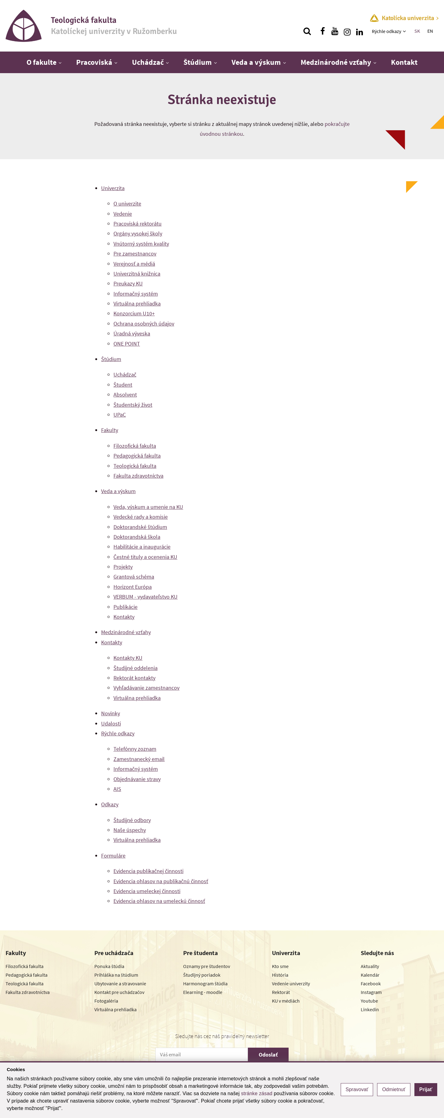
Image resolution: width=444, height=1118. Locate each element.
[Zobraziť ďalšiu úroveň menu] (405, 31)
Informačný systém (135, 293)
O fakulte (41, 62)
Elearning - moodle (202, 992)
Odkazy (109, 804)
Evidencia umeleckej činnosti (146, 891)
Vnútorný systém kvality (141, 243)
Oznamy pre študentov (206, 966)
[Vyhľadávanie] (307, 31)
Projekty (123, 566)
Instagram (371, 992)
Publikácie (125, 606)
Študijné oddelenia (135, 667)
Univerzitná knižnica (136, 273)
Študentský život (132, 404)
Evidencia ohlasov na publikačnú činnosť (160, 881)
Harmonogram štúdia (205, 983)
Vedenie (122, 213)
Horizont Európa (132, 586)
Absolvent (125, 394)
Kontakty (123, 616)
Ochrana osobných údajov (143, 323)
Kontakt (404, 62)
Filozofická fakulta (134, 445)
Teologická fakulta (134, 465)
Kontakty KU (127, 657)
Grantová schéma (133, 576)
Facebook (371, 983)
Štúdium (197, 62)
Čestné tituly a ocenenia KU (145, 556)
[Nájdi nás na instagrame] (347, 31)
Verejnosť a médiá (134, 263)
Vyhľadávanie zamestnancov (146, 687)
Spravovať (357, 1089)
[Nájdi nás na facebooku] (322, 31)
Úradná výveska (131, 333)
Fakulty (109, 430)
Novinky (110, 713)
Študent (122, 384)
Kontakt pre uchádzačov (119, 992)
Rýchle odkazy (386, 31)
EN (430, 31)
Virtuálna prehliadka (137, 303)
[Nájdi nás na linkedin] (359, 31)
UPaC (119, 414)
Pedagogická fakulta (137, 455)
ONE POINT (126, 343)
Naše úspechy (129, 829)
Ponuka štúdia (109, 966)
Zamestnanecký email (139, 759)
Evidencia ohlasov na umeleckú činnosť (159, 900)
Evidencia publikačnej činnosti (148, 871)
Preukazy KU (128, 283)
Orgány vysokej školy (137, 233)
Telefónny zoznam (134, 748)
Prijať (425, 1089)
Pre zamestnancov (134, 253)
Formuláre (113, 855)
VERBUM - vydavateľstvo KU (145, 596)
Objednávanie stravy (137, 779)
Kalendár (370, 975)
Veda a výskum (256, 62)
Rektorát (281, 992)
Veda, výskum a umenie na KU (148, 506)
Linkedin (370, 1009)
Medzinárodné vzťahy (336, 62)
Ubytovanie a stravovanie (120, 983)
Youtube (369, 1001)
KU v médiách (286, 1001)
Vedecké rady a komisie (140, 516)
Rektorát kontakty (134, 677)
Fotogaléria (106, 1001)
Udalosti (111, 723)
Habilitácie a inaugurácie (142, 546)
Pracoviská (94, 62)
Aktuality (370, 966)
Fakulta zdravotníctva (138, 475)
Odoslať (268, 1054)
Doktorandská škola (136, 536)
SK (417, 31)
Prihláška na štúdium (116, 975)
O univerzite (127, 203)
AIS (117, 788)
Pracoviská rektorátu (137, 223)
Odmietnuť (393, 1089)
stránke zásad (257, 1093)
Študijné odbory (132, 820)
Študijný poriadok (201, 975)
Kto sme (280, 966)
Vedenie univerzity (291, 983)
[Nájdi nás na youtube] (335, 31)
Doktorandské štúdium (140, 526)
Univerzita (113, 188)
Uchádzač (148, 62)
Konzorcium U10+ (134, 313)
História (280, 975)
